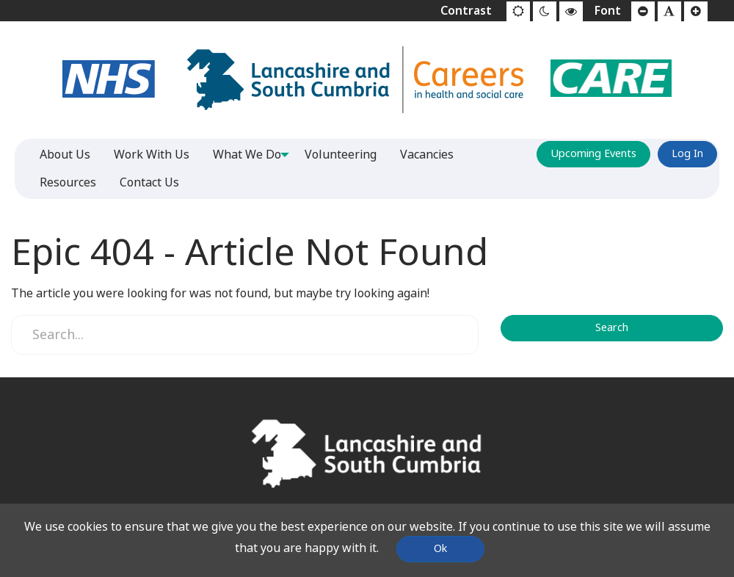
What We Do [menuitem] (247, 154)
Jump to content (0, 0)
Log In (687, 154)
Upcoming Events (593, 154)
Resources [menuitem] (68, 182)
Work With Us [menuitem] (151, 154)
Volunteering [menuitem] (346, 154)
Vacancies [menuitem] (432, 154)
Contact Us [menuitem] (149, 182)
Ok (440, 548)
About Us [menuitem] (65, 154)
